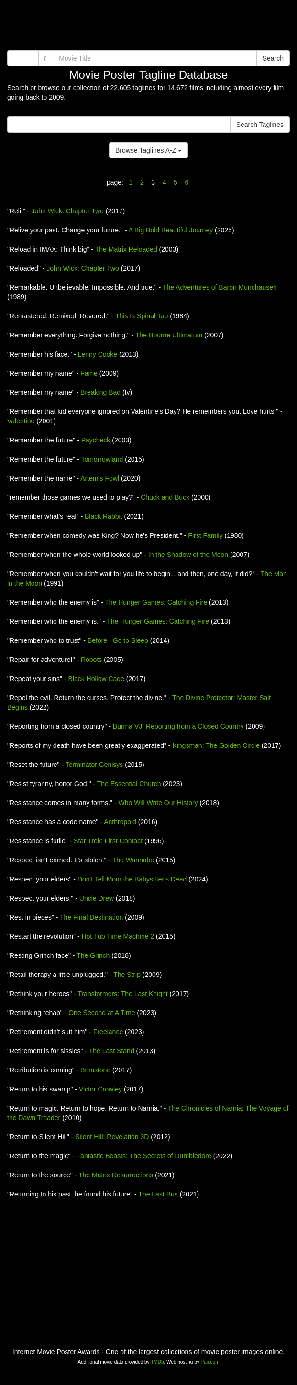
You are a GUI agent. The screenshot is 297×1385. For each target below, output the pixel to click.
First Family (205, 535)
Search (273, 58)
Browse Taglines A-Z (148, 150)
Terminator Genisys (94, 764)
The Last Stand (111, 1051)
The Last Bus (158, 1194)
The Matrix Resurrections (115, 1175)
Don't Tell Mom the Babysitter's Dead (132, 879)
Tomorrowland (102, 459)
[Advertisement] (148, 26)
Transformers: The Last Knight (122, 993)
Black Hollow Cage (96, 678)
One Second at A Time (101, 1013)
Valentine (20, 421)
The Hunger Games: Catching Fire (156, 602)
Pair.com (210, 1361)
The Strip (127, 974)
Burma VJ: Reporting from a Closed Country (178, 726)
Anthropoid (120, 822)
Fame (89, 373)
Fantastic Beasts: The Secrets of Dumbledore (144, 1156)
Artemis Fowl (99, 478)
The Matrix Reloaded (126, 249)
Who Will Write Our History (158, 803)
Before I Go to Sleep (118, 640)
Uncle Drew (96, 898)
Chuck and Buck (165, 497)
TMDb (157, 1361)
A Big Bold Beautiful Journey (171, 230)
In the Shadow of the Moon (188, 554)
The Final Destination (91, 917)
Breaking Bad (100, 392)
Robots (91, 659)
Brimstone (95, 1070)
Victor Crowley (100, 1089)
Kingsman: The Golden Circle (216, 745)
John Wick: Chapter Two (67, 211)
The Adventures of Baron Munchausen (220, 287)
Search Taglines (260, 124)
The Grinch (93, 955)
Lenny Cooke (98, 354)
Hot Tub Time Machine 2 (117, 936)
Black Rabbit (103, 516)
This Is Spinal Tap (141, 316)
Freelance (108, 1032)
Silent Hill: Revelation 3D (112, 1137)
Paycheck (95, 440)
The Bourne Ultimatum (168, 335)
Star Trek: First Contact (108, 841)
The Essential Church (129, 783)
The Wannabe (133, 860)
